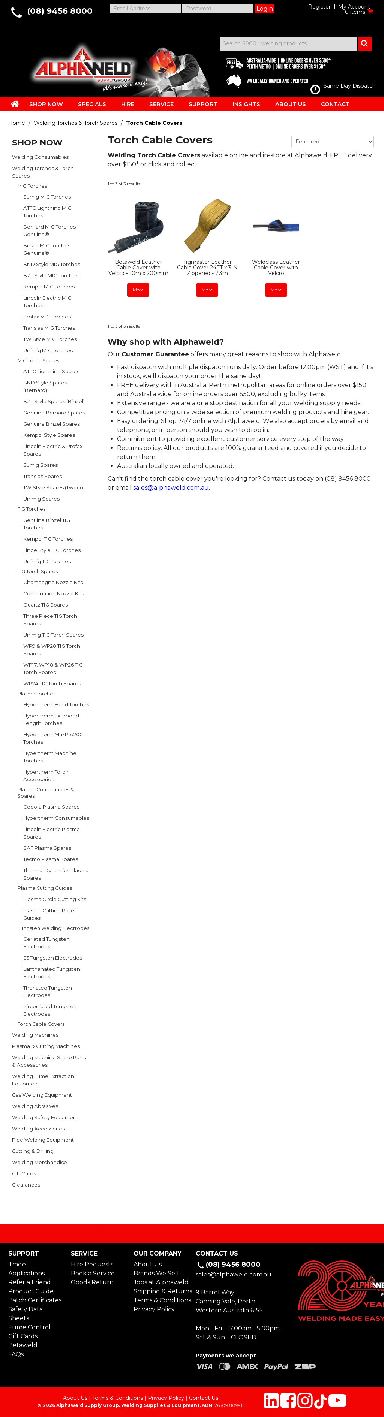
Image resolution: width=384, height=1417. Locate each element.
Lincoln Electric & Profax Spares (52, 450)
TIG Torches (31, 509)
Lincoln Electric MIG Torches (47, 301)
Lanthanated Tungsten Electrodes (51, 972)
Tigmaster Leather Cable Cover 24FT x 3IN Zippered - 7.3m (207, 268)
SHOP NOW (46, 104)
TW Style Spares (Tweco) (54, 487)
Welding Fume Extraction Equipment (43, 1080)
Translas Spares (42, 476)
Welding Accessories (38, 1129)
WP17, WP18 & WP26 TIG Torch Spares (53, 668)
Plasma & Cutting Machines (46, 1046)
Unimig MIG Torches (48, 350)
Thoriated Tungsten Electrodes (47, 991)
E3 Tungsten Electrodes (52, 958)
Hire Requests (92, 1264)
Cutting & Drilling (33, 1151)
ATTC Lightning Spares (51, 371)
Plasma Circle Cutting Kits (54, 899)
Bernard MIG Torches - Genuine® (51, 230)
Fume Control (29, 1327)
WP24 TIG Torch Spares (52, 683)
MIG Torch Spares (38, 360)
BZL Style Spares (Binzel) (54, 401)
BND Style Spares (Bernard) (45, 386)
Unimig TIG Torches (47, 561)
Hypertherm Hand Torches (56, 704)
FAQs (16, 1354)
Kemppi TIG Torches (48, 539)
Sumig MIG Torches (47, 197)
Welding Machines (35, 1035)
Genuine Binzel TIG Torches (46, 524)
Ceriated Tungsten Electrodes (46, 942)
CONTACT (335, 104)
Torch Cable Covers (41, 1024)
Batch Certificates (35, 1300)
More (138, 290)
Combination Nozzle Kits (53, 593)
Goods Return (92, 1282)
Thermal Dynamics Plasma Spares (55, 874)
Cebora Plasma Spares (51, 807)
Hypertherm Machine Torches (49, 757)
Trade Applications (26, 1269)
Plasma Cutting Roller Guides (49, 914)
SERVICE (161, 104)
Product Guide (31, 1291)
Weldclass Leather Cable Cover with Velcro (276, 268)
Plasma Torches (37, 694)
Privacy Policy (154, 1309)
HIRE (127, 104)
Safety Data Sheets (25, 1314)
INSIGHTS (246, 104)
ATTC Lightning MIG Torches (47, 211)
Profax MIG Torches (47, 317)
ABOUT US (290, 104)
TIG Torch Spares (38, 571)
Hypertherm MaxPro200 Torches (53, 738)
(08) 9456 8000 (60, 11)
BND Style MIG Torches (51, 264)
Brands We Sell (156, 1273)
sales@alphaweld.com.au (171, 487)
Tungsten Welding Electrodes (53, 928)
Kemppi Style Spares (49, 435)
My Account (354, 6)
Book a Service (93, 1273)
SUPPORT (203, 104)
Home (16, 123)
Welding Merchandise (39, 1162)
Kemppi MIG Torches (49, 287)
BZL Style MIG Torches (50, 275)
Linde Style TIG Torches (52, 550)
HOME (15, 104)
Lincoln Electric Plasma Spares (51, 833)
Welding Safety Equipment (45, 1117)
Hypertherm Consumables (56, 818)
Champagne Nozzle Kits (53, 582)
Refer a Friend (29, 1282)
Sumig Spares (40, 465)
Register (319, 6)
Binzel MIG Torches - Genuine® (48, 249)
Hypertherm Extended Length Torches (51, 719)
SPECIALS (92, 104)
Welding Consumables (40, 157)
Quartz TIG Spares (45, 605)
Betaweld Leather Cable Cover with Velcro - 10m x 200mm (138, 268)
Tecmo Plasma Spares (50, 859)
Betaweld (23, 1345)
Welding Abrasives (35, 1106)
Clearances (26, 1185)
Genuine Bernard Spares (54, 413)
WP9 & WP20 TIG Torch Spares (51, 649)
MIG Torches (32, 186)
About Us (148, 1264)
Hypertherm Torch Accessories (46, 775)
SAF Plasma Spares (47, 848)
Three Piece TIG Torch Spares (50, 619)
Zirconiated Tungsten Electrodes (50, 1010)
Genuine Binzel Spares (51, 424)
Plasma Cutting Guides (45, 888)
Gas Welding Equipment (42, 1095)
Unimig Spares (41, 499)
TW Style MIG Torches (50, 339)
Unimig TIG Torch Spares (53, 635)
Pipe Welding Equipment (43, 1140)
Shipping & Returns (161, 1291)
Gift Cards (24, 1173)
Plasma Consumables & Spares (46, 792)
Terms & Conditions (161, 1300)
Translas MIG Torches (49, 328)
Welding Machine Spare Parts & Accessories (49, 1061)
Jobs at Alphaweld (161, 1282)
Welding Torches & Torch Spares (75, 123)
